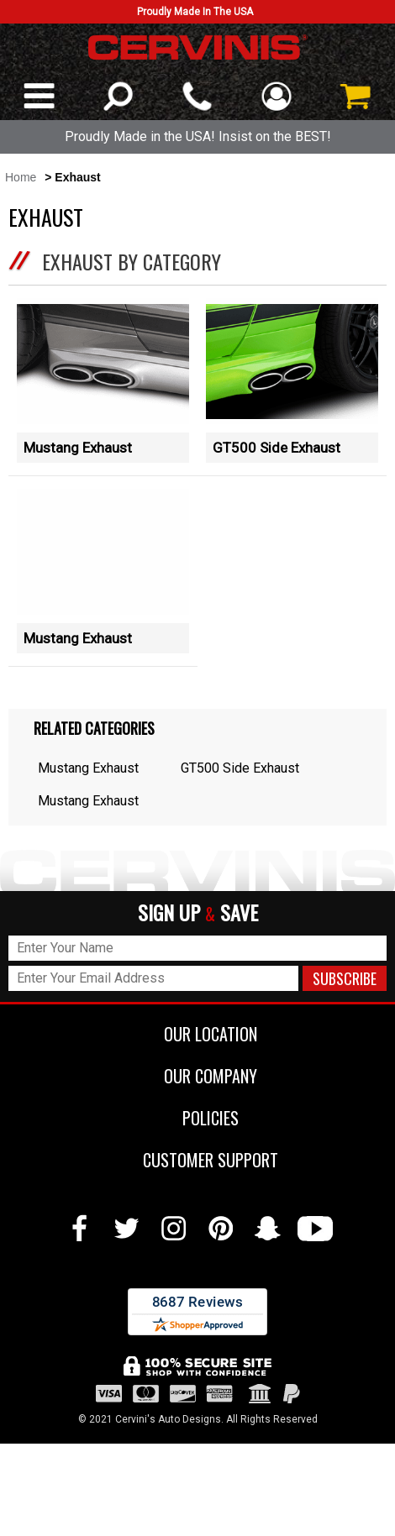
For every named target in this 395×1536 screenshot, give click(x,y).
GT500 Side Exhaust (276, 447)
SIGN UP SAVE (198, 913)
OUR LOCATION (198, 1033)
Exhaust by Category (131, 261)
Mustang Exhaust (78, 447)
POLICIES (198, 1117)
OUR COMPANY (198, 1075)
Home (20, 177)
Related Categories (94, 728)
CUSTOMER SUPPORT (198, 1159)
